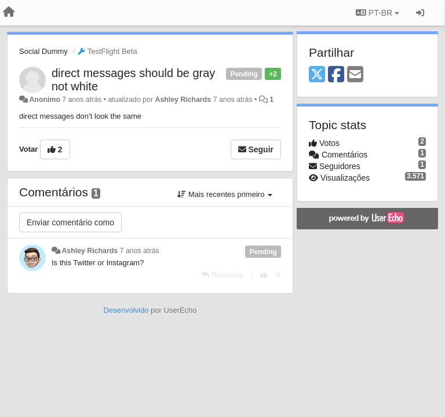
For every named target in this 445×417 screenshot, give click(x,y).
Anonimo (44, 100)
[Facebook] (336, 75)
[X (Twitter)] (317, 75)
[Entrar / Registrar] (420, 13)
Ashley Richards (183, 100)
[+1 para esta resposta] (264, 274)
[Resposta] (222, 274)
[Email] (355, 75)
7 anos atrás (139, 251)
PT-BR (377, 12)
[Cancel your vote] (278, 274)
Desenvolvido (125, 310)
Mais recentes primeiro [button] (224, 194)
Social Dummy (43, 51)
